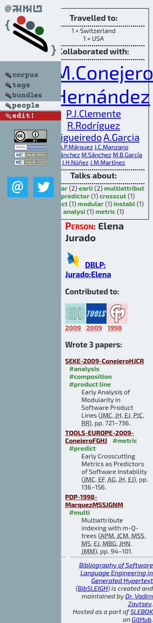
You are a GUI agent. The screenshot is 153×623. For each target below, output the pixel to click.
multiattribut (124, 188)
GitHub (142, 619)
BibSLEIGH (92, 588)
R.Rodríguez (93, 125)
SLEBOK (141, 611)
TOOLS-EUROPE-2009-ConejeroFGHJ (99, 436)
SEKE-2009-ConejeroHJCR (104, 361)
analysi (74, 211)
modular (91, 203)
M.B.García (127, 154)
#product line (90, 384)
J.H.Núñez (75, 162)
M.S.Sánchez (62, 154)
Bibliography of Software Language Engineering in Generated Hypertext (116, 572)
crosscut (113, 196)
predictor (75, 196)
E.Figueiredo (75, 137)
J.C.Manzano (111, 147)
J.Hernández (96, 95)
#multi (79, 512)
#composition (90, 376)
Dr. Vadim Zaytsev (139, 599)
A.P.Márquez (76, 147)
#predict (82, 448)
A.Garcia (121, 137)
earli (86, 188)
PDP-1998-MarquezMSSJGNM (94, 500)
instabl (124, 203)
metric (106, 211)
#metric (125, 440)
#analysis (84, 368)
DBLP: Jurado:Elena (88, 269)
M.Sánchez (96, 154)
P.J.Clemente (93, 113)
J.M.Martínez (107, 162)
